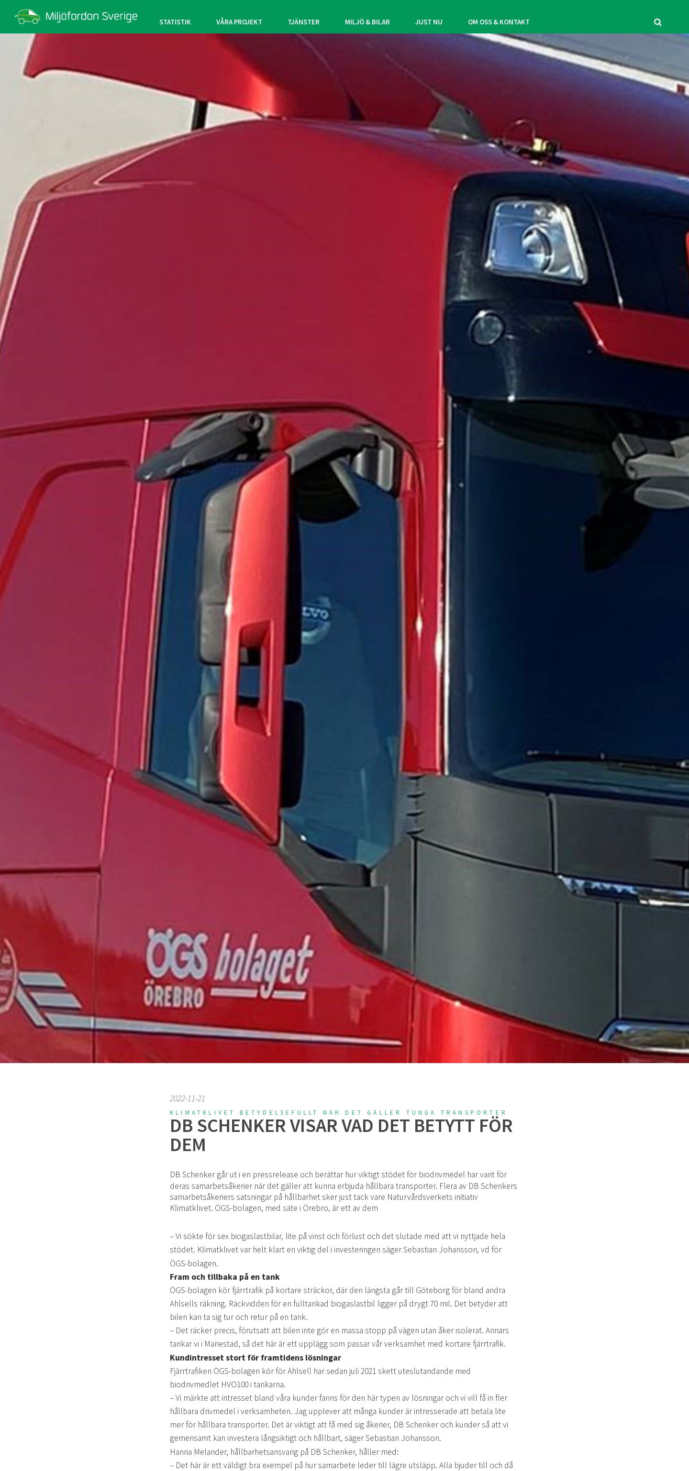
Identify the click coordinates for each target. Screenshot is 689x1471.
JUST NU (436, 17)
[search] (658, 16)
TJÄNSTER (301, 17)
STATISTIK (161, 17)
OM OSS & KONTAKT (513, 17)
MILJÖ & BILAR (370, 17)
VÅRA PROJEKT (231, 17)
